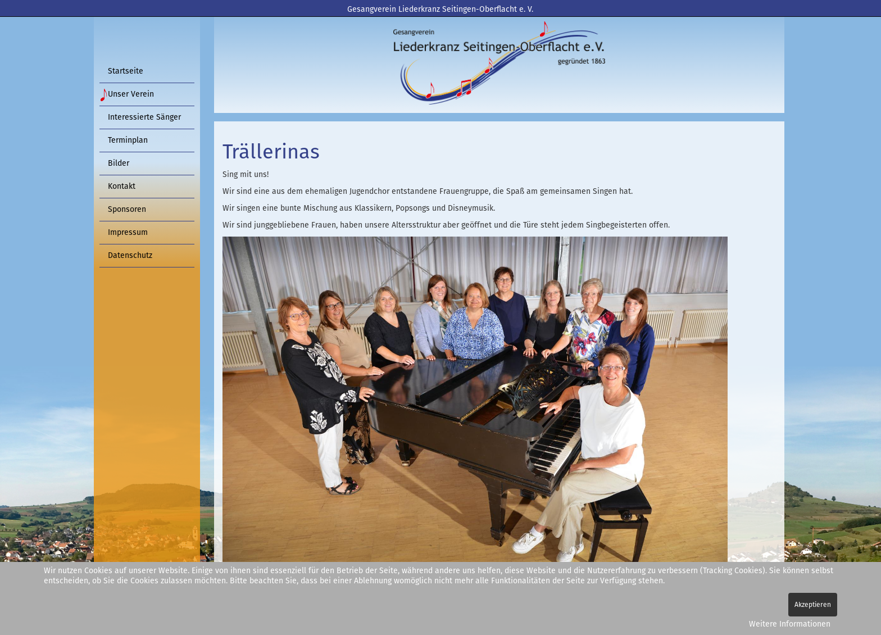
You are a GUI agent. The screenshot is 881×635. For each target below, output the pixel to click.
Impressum (128, 232)
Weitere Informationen (789, 624)
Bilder (118, 163)
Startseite (125, 71)
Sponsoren (127, 209)
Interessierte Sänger (144, 117)
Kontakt (121, 186)
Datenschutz (130, 255)
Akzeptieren (812, 605)
